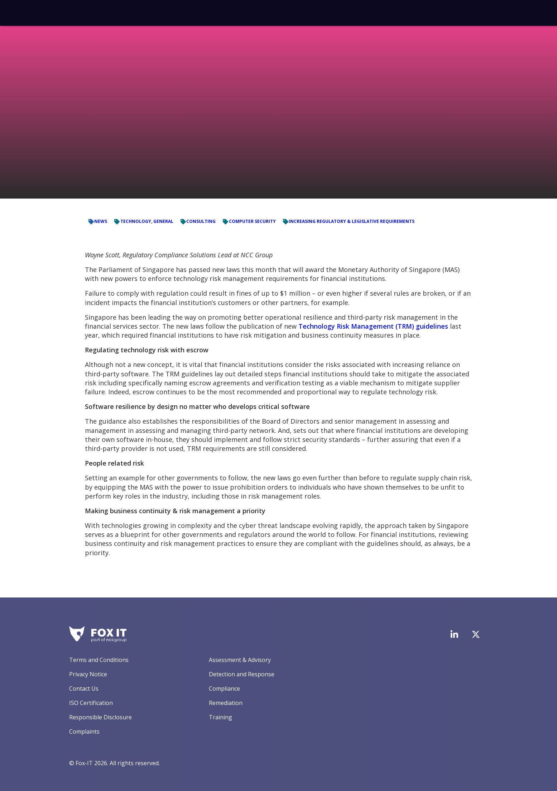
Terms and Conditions (99, 660)
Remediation (226, 703)
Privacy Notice (88, 674)
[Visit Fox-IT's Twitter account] (476, 634)
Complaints (84, 731)
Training (220, 717)
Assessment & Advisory (240, 660)
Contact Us (84, 688)
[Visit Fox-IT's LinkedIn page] (454, 634)
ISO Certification (91, 703)
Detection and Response (241, 674)
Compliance (224, 688)
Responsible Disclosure (100, 717)
